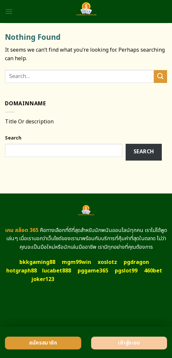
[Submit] (160, 76)
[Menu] (9, 11)
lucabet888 (56, 271)
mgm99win (76, 262)
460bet (153, 271)
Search (13, 138)
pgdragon (136, 262)
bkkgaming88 (37, 262)
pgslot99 (126, 271)
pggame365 (93, 271)
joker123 (42, 279)
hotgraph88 (21, 271)
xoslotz (107, 262)
